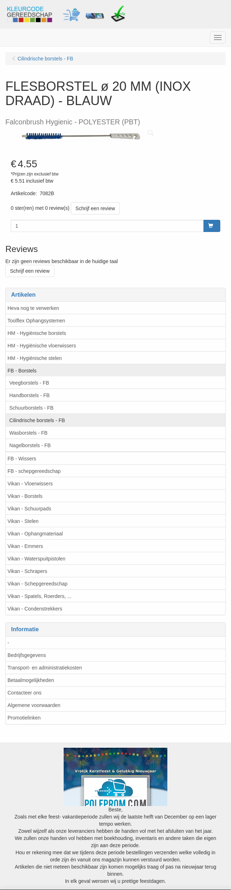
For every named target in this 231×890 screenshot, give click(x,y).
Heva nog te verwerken (33, 308)
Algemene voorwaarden (34, 705)
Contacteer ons (24, 693)
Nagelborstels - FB (30, 445)
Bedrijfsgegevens (27, 655)
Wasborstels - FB (28, 433)
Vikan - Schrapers (27, 571)
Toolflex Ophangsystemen (36, 320)
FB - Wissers (22, 458)
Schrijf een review (95, 208)
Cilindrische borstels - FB (37, 420)
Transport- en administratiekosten (45, 668)
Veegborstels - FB (29, 383)
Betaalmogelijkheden (31, 680)
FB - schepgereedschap (34, 471)
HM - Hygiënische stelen (35, 358)
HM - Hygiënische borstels (37, 333)
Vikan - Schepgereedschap (38, 584)
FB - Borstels (22, 371)
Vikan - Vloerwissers (30, 483)
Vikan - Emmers (25, 546)
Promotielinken (24, 718)
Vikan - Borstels (25, 496)
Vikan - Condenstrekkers (35, 609)
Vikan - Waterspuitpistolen (36, 559)
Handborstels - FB (29, 395)
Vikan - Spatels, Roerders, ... (40, 596)
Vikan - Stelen (23, 521)
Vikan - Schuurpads (29, 508)
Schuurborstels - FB (31, 408)
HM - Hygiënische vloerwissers (42, 345)
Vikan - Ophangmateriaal (35, 534)
